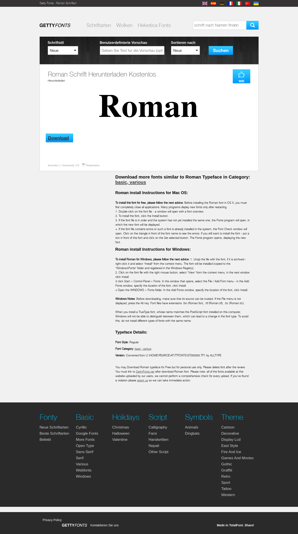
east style (229, 446)
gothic (226, 464)
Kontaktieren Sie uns (104, 525)
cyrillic (81, 427)
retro (226, 476)
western (228, 495)
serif (80, 458)
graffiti (226, 470)
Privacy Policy (52, 520)
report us (142, 380)
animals (191, 427)
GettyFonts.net (145, 371)
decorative (230, 433)
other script (159, 452)
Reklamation (92, 165)
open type (85, 446)
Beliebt (45, 440)
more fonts (85, 440)
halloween (121, 433)
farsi (153, 433)
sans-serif (84, 452)
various (82, 464)
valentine (120, 440)
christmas (120, 427)
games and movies (237, 458)
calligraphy (158, 427)
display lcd (231, 440)
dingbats (192, 433)
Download (58, 138)
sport (225, 482)
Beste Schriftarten (54, 433)
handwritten (159, 440)
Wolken (124, 25)
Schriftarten (98, 25)
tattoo (226, 489)
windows (83, 476)
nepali (154, 446)
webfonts (84, 470)
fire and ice (231, 452)
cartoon (228, 427)
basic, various (130, 182)
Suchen (221, 50)
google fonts (87, 433)
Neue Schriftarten (54, 427)
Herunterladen (56, 80)
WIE (241, 81)
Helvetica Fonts (154, 25)
